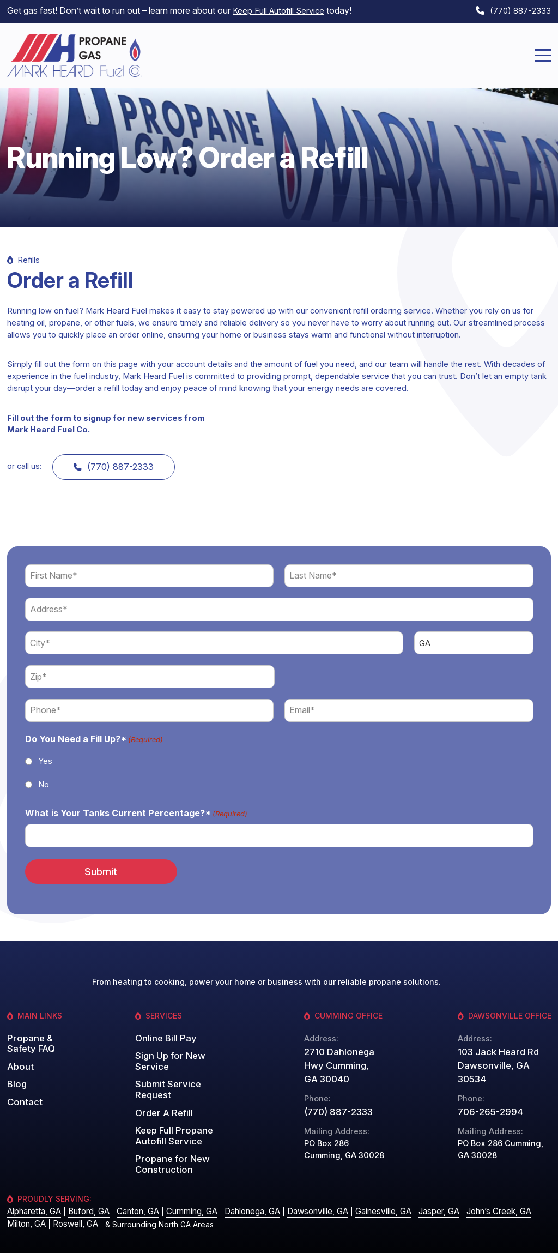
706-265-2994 (486, 1089)
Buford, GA (85, 1188)
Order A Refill (161, 1089)
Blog (16, 1072)
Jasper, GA (419, 1188)
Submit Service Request (181, 1072)
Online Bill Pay (162, 1030)
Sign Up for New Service (167, 1051)
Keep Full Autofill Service (281, 9)
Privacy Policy (424, 1237)
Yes (45, 757)
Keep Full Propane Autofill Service (170, 1110)
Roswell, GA (71, 1199)
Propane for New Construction (168, 1136)
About (18, 1056)
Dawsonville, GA (303, 1188)
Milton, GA (25, 1199)
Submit (91, 865)
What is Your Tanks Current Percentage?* (136, 810)
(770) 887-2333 (518, 9)
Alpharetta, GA (32, 1188)
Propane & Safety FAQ (28, 1035)
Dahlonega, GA (241, 1188)
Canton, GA (132, 1188)
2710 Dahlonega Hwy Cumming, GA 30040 (339, 1058)
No (43, 780)
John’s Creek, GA (477, 1188)
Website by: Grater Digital (505, 1237)
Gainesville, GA (366, 1188)
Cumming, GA (183, 1188)
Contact (22, 1089)
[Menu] (543, 52)
